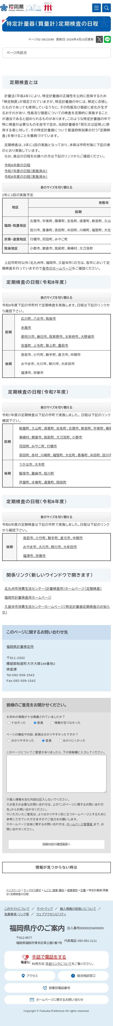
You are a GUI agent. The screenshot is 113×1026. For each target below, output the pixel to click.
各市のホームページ (57, 268)
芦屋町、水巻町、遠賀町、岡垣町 (43, 482)
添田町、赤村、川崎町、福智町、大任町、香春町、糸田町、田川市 (66, 455)
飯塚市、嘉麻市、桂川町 (36, 473)
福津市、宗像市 (34, 556)
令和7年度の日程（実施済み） (26, 171)
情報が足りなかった (67, 722)
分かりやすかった (22, 740)
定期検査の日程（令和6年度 (35, 501)
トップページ (14, 890)
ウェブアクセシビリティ (51, 914)
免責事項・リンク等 (16, 914)
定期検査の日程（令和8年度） (37, 282)
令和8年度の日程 (17, 165)
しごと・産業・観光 (54, 890)
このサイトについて (16, 909)
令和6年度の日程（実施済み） (26, 177)
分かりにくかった (74, 740)
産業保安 (72, 890)
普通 (40, 722)
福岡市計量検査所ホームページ (28, 597)
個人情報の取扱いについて (78, 909)
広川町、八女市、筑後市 (38, 318)
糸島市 (26, 328)
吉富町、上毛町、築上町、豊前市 (44, 345)
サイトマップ (45, 909)
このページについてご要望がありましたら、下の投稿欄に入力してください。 (56, 752)
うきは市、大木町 (32, 464)
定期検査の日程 (25, 392)
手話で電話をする (49, 957)
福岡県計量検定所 (20, 647)
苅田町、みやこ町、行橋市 (38, 446)
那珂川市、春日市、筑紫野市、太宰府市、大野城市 (57, 337)
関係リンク (18, 575)
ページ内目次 (17, 53)
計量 (83, 890)
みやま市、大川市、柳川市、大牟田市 (50, 547)
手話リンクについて (59, 964)
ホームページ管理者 (80, 824)
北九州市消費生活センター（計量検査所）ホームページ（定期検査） (53, 589)
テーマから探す (32, 890)
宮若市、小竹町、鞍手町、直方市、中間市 (53, 538)
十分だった (18, 722)
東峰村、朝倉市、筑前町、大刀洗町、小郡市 (50, 437)
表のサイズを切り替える (56, 187)
